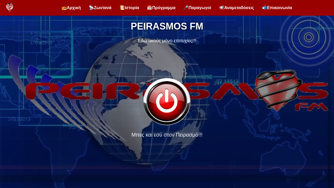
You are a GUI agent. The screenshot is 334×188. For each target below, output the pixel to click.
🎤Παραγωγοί (197, 7)
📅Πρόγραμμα (161, 7)
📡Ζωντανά (100, 7)
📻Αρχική (71, 7)
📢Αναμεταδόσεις (236, 7)
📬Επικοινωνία (277, 7)
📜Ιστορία (129, 7)
